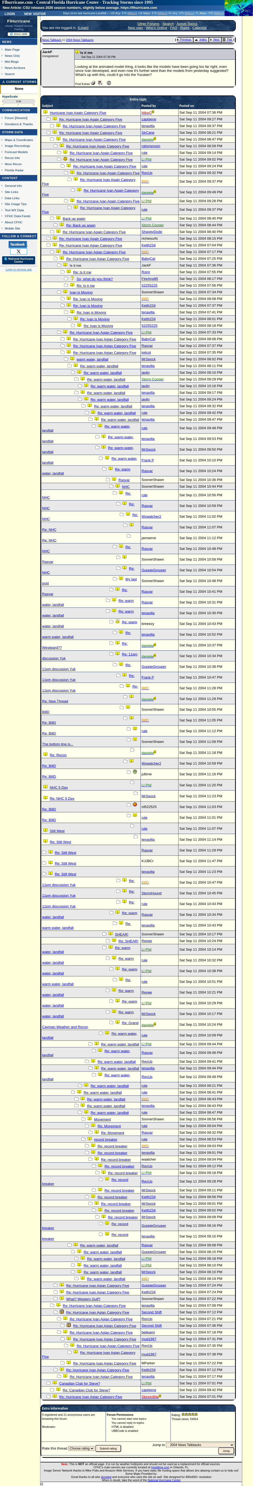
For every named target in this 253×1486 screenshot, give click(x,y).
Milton (132, 13)
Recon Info (12, 158)
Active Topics (187, 24)
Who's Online (156, 28)
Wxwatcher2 (151, 516)
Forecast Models (16, 152)
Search (10, 74)
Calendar (199, 28)
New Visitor (35, 13)
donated (106, 1476)
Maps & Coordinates (19, 140)
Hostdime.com (160, 1467)
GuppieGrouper (154, 570)
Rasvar (147, 346)
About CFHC (14, 222)
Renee (147, 941)
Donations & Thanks (19, 124)
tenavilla (148, 126)
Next (214, 39)
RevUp (147, 173)
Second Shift (152, 1312)
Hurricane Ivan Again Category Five (78, 113)
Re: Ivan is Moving (88, 299)
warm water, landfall (92, 359)
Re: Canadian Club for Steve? (86, 1390)
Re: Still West (60, 842)
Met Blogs (12, 61)
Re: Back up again (80, 225)
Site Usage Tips (16, 204)
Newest (21, 118)
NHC (126, 487)
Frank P (148, 460)
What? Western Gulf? (83, 1299)
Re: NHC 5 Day (62, 798)
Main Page (12, 49)
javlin (146, 372)
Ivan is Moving (81, 292)
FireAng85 (150, 279)
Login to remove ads (19, 269)
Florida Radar (14, 170)
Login (10, 13)
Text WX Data (14, 210)
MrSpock (149, 359)
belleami (148, 1332)
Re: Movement (109, 1126)
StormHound (152, 893)
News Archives (15, 67)
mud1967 (149, 1339)
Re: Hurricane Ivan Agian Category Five (90, 245)
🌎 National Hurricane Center (19, 260)
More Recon (13, 164)
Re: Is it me (82, 272)
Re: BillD (49, 723)
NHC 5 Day (59, 787)
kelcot (146, 352)
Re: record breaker (112, 1146)
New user (135, 28)
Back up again (74, 219)
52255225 (149, 285)
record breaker (105, 1139)
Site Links (11, 192)
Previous (184, 39)
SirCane (148, 133)
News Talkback (52, 40)
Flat (227, 39)
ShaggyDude (152, 232)
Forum (9, 118)
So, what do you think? (95, 279)
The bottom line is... (57, 744)
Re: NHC (49, 530)
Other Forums (148, 24)
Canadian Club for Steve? (79, 1383)
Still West (57, 831)
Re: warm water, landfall (99, 366)
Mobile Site (12, 228)
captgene (149, 119)
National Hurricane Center (164, 1480)
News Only (12, 55)
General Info (13, 185)
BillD (45, 712)
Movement (102, 1119)
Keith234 (149, 245)
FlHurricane (18, 21)
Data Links (12, 198)
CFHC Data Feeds (18, 216)
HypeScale (10, 96)
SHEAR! (121, 934)
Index (200, 39)
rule (144, 153)
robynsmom (151, 146)
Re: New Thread (55, 701)
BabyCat (148, 259)
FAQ (173, 28)
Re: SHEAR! (128, 941)
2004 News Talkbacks (80, 40)
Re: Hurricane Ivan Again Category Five (90, 119)
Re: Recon (58, 755)
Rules (184, 28)
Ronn (146, 272)
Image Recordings (17, 145)
